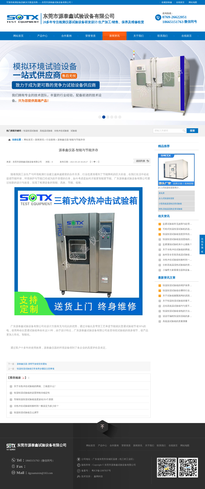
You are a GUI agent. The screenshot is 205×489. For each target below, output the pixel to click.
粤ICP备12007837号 (101, 470)
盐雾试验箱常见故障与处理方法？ (178, 224)
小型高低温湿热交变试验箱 (170, 204)
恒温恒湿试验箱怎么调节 (26, 412)
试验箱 (74, 131)
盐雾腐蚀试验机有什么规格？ (177, 244)
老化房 (161, 193)
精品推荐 (164, 146)
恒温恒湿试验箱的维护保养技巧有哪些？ (178, 285)
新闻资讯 (114, 35)
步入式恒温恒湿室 (166, 198)
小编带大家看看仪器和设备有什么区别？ (178, 270)
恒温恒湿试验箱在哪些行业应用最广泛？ (178, 290)
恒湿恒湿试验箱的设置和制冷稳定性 (32, 393)
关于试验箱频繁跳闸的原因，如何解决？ (178, 295)
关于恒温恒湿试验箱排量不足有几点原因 (178, 301)
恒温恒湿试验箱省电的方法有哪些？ (178, 311)
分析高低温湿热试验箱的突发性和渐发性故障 (178, 265)
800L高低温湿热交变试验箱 (170, 209)
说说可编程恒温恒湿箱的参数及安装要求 (178, 316)
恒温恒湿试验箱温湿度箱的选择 (178, 239)
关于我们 (138, 35)
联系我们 (162, 35)
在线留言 (180, 2)
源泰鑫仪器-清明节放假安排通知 (31, 364)
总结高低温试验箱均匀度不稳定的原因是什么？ (178, 306)
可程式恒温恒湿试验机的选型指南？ (178, 229)
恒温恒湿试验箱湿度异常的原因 (178, 234)
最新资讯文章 (166, 277)
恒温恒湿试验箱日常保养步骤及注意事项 (35, 368)
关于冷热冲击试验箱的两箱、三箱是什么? (34, 386)
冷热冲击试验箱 (61, 131)
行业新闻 (50, 140)
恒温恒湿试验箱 (30, 131)
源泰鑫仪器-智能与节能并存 (71, 140)
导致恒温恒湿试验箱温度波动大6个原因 (33, 399)
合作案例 (66, 35)
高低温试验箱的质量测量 (175, 321)
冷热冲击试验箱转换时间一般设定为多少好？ (36, 406)
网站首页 (18, 35)
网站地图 (193, 2)
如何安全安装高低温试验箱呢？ (178, 254)
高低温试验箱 (46, 131)
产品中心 (42, 35)
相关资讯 (164, 216)
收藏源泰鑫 (167, 2)
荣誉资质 (90, 35)
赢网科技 (98, 476)
